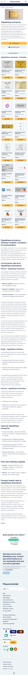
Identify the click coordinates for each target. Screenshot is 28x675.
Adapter (7, 77)
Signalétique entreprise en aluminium (20, 112)
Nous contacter (7, 617)
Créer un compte (7, 606)
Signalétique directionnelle (9, 444)
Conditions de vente (7, 664)
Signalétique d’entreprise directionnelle (7, 153)
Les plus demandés (9, 7)
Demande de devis (14, 47)
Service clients (7, 610)
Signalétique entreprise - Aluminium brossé (7, 71)
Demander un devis (8, 608)
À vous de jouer (14, 43)
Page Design (6, 597)
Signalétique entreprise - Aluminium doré (20, 71)
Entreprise (5, 668)
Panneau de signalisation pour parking (7, 196)
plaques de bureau (19, 439)
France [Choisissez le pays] (6, 589)
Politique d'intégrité (7, 662)
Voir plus (3, 523)
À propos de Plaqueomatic (10, 619)
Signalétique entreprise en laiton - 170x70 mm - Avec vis (20, 197)
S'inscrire (6, 573)
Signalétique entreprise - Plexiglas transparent (20, 153)
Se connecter (6, 604)
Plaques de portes (7, 439)
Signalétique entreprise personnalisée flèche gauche (20, 175)
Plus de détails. (9, 569)
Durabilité (5, 621)
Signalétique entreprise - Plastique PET (20, 133)
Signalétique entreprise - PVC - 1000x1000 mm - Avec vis (7, 220)
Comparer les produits (9, 602)
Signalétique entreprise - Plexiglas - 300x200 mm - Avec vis (20, 220)
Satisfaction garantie (8, 623)
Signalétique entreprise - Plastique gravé (7, 133)
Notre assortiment (8, 600)
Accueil (2, 7)
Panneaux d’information (8, 452)
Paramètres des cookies (8, 666)
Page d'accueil (7, 595)
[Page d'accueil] (14, 584)
